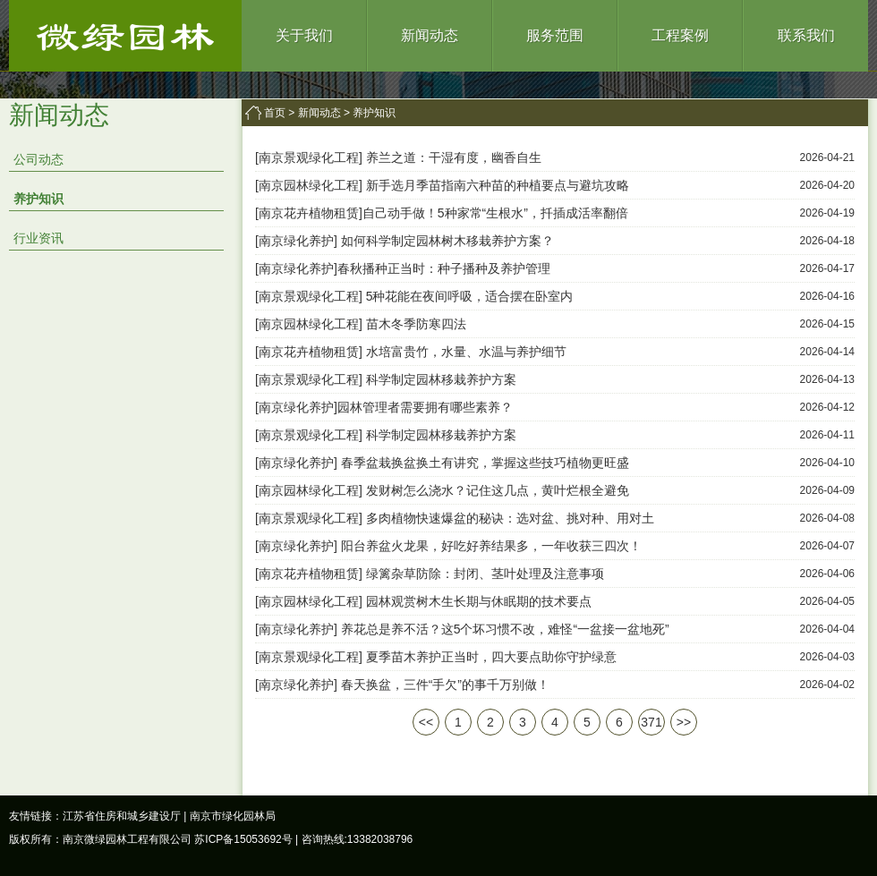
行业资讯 (38, 238)
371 (651, 722)
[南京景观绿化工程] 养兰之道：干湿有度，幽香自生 (398, 157)
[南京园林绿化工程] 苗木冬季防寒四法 (360, 324)
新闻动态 (429, 35)
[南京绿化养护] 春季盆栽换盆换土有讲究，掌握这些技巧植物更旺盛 (442, 462)
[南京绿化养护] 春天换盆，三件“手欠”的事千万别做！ (402, 684)
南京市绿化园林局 (233, 816)
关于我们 (304, 35)
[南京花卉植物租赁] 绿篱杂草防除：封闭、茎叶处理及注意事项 (429, 573)
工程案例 (680, 35)
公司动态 (38, 159)
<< (426, 722)
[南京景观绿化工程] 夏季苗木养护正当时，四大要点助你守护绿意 (436, 657)
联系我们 (806, 35)
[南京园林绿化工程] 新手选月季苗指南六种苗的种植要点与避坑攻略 (442, 185)
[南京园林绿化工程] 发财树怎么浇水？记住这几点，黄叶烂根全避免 (442, 490)
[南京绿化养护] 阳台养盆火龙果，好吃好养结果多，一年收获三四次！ (448, 546)
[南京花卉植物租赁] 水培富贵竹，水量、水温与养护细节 (410, 351)
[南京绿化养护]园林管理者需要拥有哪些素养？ (384, 407)
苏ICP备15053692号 (243, 839)
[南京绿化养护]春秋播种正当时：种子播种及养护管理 (402, 268)
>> (684, 722)
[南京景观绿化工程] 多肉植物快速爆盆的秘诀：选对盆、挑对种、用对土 (454, 518)
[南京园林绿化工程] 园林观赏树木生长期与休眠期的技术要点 (423, 601)
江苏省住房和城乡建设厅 (122, 816)
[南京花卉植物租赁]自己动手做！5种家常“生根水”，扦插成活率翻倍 (441, 213)
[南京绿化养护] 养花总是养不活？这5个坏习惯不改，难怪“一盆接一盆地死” (462, 629)
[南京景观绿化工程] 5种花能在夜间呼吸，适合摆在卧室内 (414, 296)
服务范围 (554, 35)
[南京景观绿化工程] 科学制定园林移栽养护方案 (385, 379)
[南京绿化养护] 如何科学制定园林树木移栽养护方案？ (404, 241)
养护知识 (38, 198)
